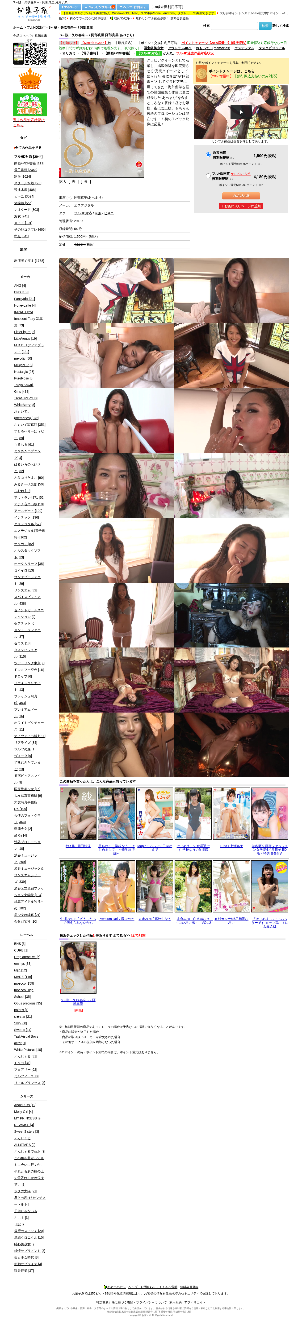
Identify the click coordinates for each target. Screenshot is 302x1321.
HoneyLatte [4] (25, 305)
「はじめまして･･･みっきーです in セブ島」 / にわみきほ (269, 922)
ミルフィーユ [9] (26, 1076)
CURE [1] (21, 950)
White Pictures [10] (28, 1050)
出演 (65, 197)
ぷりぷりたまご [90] (29, 478)
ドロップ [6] (23, 676)
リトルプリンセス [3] (29, 1083)
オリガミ (69, 53)
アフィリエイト (195, 1302)
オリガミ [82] (24, 544)
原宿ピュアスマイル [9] (27, 779)
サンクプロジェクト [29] (27, 580)
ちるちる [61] (24, 444)
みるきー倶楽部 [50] (29, 484)
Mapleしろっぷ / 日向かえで (154, 847)
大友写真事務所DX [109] (25, 805)
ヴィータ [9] (23, 756)
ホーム (18, 27)
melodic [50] (23, 358)
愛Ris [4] (20, 835)
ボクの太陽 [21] (25, 1191)
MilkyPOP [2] (23, 365)
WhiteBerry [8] (24, 405)
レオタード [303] (26, 209)
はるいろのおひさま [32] (27, 467)
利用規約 (175, 1302)
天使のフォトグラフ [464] (27, 819)
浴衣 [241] (21, 216)
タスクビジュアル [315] (25, 653)
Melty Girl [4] (23, 1112)
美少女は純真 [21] (27, 915)
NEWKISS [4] (24, 1125)
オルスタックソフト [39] (27, 554)
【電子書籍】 (90, 53)
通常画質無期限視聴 (223, 155)
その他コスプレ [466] (30, 229)
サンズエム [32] (25, 590)
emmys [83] (22, 963)
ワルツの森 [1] (24, 749)
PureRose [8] (24, 378)
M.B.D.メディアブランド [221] (29, 348)
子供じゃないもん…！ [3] (25, 1214)
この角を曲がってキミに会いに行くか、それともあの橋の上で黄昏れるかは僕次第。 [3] (29, 1171)
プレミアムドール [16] (25, 713)
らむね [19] (22, 491)
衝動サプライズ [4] (28, 1264)
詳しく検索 (281, 25)
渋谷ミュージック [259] (25, 858)
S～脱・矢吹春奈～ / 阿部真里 (78, 1001)
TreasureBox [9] (26, 398)
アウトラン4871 (180, 48)
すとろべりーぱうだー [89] (29, 434)
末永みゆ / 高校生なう (154, 919)
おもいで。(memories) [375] (26, 415)
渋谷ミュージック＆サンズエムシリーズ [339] (29, 875)
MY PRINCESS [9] (28, 1118)
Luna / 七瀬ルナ (231, 846)
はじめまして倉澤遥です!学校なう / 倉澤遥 (193, 847)
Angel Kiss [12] (25, 1105)
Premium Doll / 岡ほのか (116, 919)
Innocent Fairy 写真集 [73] (28, 322)
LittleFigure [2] (24, 332)
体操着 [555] (23, 203)
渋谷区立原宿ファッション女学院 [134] (29, 891)
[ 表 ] (74, 182)
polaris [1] (21, 1010)
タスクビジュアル (272, 48)
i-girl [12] (20, 970)
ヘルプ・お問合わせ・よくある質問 (152, 1287)
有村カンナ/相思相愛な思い (231, 920)
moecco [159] (24, 983)
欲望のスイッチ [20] (29, 1231)
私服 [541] (21, 236)
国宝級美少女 (154, 48)
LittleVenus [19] (25, 338)
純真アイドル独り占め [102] (29, 905)
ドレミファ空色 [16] (29, 670)
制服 (98, 213)
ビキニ (109, 213)
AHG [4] (20, 285)
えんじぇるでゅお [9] (29, 1151)
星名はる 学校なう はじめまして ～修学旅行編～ (116, 849)
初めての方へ (121, 18)
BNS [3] (19, 944)
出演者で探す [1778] (29, 261)
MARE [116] (23, 977)
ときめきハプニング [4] (27, 454)
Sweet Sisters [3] (26, 1131)
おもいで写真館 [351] (30, 425)
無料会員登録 (179, 18)
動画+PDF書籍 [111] (29, 163)
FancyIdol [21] (24, 299)
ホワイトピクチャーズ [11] (29, 726)
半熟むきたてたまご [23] (27, 766)
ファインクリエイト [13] (27, 686)
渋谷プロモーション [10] (27, 845)
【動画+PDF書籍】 (118, 53)
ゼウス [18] (22, 643)
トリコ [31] (22, 1063)
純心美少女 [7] (24, 1244)
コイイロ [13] (24, 570)
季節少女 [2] (23, 829)
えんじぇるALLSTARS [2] (24, 1141)
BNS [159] (21, 292)
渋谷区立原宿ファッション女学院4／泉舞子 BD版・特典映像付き (270, 849)
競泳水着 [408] (25, 190)
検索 (206, 25)
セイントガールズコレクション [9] (29, 613)
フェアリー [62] (25, 1069)
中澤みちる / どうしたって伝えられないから (78, 920)
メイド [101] (23, 223)
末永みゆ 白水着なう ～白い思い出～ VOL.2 (194, 920)
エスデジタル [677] (28, 524)
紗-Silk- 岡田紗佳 (78, 846)
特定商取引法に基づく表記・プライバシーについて (131, 1302)
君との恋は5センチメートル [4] (30, 1201)
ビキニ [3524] (24, 196)
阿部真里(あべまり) (88, 197)
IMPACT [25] (23, 312)
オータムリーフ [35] (29, 564)
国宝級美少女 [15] (27, 789)
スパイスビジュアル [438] (27, 600)
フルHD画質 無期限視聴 (231, 176)
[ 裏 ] (86, 182)
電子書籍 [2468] (26, 170)
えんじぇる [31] (25, 1056)
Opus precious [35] (28, 1003)
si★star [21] (23, 1016)
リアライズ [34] (25, 742)
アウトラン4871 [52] (29, 497)
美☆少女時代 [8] (26, 1257)
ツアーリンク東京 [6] (29, 663)
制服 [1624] (22, 176)
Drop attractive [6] (27, 957)
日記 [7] (19, 1224)
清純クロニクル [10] (29, 1237)
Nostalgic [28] (24, 372)
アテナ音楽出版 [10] (29, 504)
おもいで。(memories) (213, 48)
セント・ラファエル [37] (27, 633)
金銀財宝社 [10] (25, 921)
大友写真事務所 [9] (28, 795)
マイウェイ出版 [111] (30, 736)
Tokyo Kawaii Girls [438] (24, 388)
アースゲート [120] (28, 511)
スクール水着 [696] (28, 183)
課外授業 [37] (24, 1271)
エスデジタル (244, 48)
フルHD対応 (36, 27)
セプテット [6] (24, 623)
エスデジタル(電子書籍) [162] (29, 534)
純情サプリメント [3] (29, 1251)
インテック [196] (26, 517)
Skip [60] (20, 1023)
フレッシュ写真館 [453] (25, 699)
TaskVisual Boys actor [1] (26, 1040)
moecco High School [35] (24, 993)
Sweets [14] (22, 1030)
